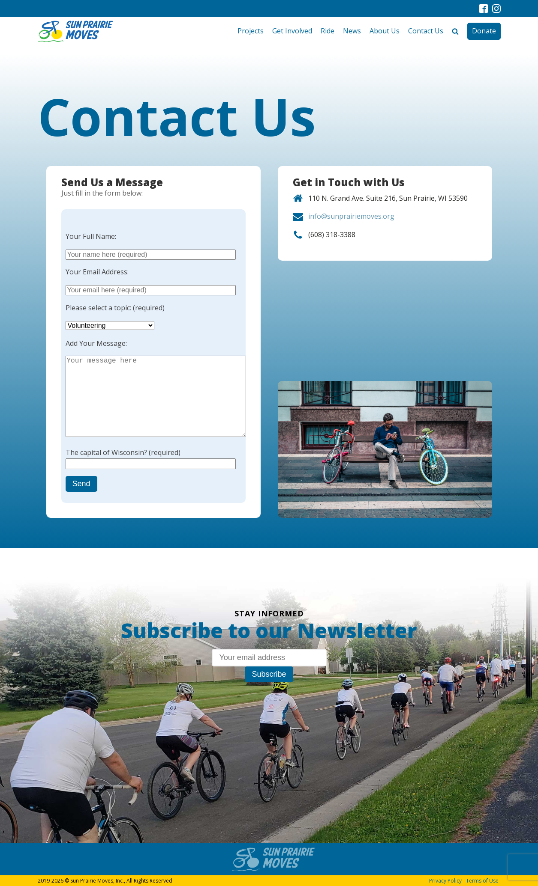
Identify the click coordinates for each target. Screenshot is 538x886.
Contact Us (425, 31)
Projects (250, 31)
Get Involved (292, 31)
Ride (327, 31)
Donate (484, 31)
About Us (385, 31)
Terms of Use (482, 880)
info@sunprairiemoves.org (351, 216)
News (352, 31)
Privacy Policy (445, 880)
